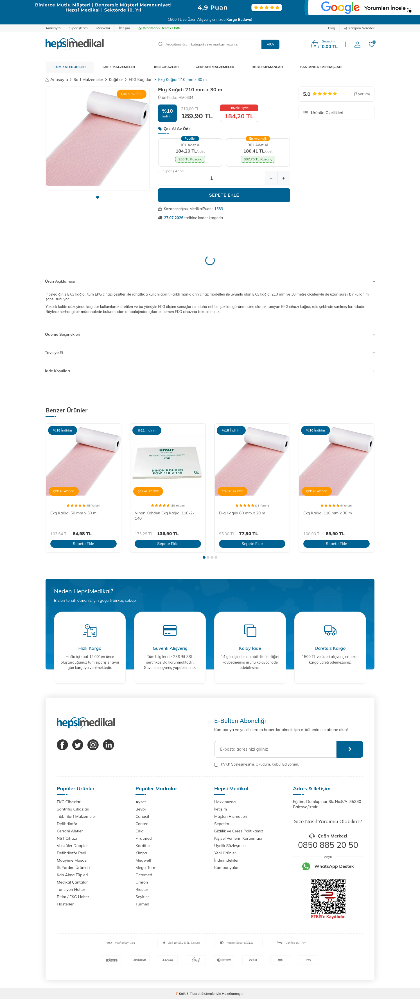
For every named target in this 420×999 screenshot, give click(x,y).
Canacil (142, 816)
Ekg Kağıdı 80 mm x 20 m (242, 513)
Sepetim (221, 823)
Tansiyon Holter (71, 889)
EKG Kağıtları (141, 79)
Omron (142, 882)
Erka (140, 831)
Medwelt (143, 860)
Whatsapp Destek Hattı (159, 28)
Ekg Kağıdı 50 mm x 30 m (73, 513)
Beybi (141, 809)
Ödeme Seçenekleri (210, 334)
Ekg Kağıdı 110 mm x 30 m (327, 513)
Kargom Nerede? (359, 28)
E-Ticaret (193, 993)
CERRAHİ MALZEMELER (215, 67)
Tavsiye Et (210, 352)
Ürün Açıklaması (210, 281)
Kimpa (141, 852)
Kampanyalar (226, 867)
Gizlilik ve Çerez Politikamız (238, 831)
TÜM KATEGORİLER (70, 67)
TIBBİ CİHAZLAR (165, 67)
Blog (331, 28)
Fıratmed (144, 838)
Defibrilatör (67, 823)
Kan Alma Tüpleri (72, 874)
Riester (142, 889)
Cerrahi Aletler (70, 831)
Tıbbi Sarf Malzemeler (76, 816)
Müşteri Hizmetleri (230, 816)
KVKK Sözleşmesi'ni (237, 764)
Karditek (143, 845)
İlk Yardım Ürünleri (73, 867)
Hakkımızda (225, 801)
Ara (270, 44)
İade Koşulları (210, 370)
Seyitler (142, 896)
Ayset (141, 801)
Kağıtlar (116, 79)
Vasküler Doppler (72, 845)
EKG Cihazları (69, 801)
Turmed (142, 904)
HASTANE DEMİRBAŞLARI (321, 67)
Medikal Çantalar (72, 882)
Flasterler (65, 904)
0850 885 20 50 (328, 845)
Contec (142, 823)
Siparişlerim (78, 28)
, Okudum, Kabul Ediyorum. (256, 764)
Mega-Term (146, 867)
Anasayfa (53, 28)
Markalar (103, 28)
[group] (97, 138)
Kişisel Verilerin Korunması (238, 838)
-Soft (181, 993)
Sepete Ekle (224, 195)
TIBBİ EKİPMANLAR (267, 67)
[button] (97, 197)
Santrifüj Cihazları (73, 809)
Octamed (144, 874)
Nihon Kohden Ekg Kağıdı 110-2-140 (164, 515)
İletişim (124, 28)
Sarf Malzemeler (88, 79)
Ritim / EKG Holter (73, 896)
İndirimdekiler (226, 860)
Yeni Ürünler (225, 852)
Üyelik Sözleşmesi (230, 845)
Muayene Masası (72, 860)
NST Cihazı (67, 838)
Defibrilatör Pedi (71, 852)
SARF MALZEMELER (119, 67)
